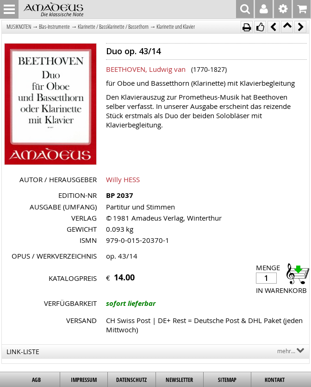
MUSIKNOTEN (18, 26)
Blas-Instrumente (54, 26)
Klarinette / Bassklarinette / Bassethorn (113, 26)
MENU (9, 9)
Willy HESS (123, 179)
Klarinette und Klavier (175, 26)
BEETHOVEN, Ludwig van (146, 69)
